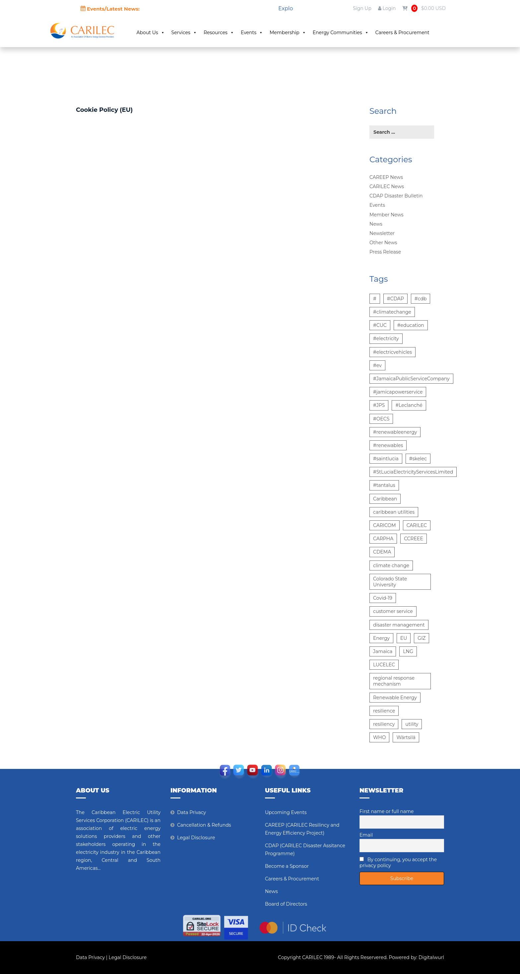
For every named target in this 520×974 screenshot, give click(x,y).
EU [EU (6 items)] (403, 638)
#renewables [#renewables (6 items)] (388, 445)
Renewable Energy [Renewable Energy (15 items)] (395, 698)
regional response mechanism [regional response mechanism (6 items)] (394, 681)
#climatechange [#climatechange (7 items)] (392, 312)
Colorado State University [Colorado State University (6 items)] (390, 582)
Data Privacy (191, 812)
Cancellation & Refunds (204, 825)
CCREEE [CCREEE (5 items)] (413, 539)
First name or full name (386, 811)
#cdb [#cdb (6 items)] (421, 299)
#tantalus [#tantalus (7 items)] (384, 485)
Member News (386, 215)
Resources (223, 32)
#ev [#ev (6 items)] (377, 365)
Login (387, 8)
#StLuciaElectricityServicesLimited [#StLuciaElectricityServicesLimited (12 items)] (413, 472)
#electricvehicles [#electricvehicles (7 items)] (392, 352)
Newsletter (382, 233)
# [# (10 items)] (374, 299)
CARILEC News (386, 186)
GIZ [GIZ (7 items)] (421, 638)
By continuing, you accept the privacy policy (398, 862)
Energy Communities (345, 32)
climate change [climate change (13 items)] (391, 565)
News (375, 224)
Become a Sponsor (287, 866)
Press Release (385, 252)
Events (256, 32)
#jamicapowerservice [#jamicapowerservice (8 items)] (397, 392)
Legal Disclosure (196, 838)
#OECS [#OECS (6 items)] (381, 419)
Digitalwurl (431, 957)
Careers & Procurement (407, 33)
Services (189, 32)
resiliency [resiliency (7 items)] (384, 724)
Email (366, 835)
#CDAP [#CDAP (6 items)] (395, 299)
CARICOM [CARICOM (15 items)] (384, 525)
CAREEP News (386, 177)
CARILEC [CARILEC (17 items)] (417, 525)
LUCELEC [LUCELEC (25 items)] (384, 665)
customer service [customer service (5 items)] (393, 611)
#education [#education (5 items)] (410, 325)
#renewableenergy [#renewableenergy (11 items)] (395, 432)
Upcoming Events (285, 812)
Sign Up (362, 8)
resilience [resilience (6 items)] (384, 711)
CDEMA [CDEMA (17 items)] (382, 552)
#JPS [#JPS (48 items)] (379, 405)
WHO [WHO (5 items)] (379, 737)
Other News (383, 243)
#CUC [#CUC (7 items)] (380, 325)
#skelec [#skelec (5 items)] (418, 459)
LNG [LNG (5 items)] (408, 651)
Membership (292, 32)
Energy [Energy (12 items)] (381, 638)
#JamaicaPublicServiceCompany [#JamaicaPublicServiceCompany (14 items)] (411, 379)
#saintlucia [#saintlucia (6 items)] (386, 459)
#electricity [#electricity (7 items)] (386, 338)
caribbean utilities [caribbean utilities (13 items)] (394, 512)
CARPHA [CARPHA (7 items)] (383, 539)
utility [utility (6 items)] (411, 724)
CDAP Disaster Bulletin (395, 196)
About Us (155, 32)
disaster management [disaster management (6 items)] (399, 625)
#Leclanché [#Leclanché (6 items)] (408, 405)
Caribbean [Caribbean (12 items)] (385, 499)
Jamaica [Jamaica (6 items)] (382, 651)
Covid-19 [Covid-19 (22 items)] (382, 598)
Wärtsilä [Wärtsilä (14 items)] (405, 737)
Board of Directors (286, 904)
